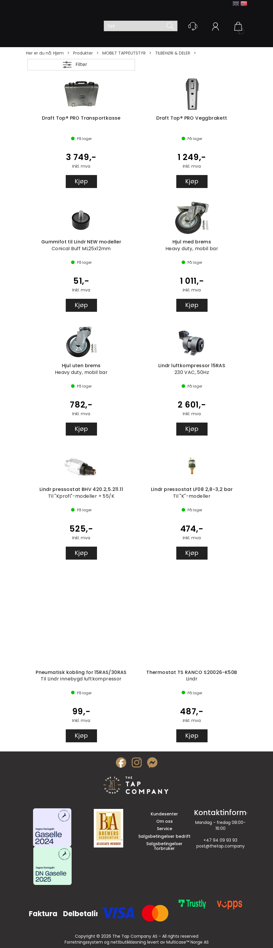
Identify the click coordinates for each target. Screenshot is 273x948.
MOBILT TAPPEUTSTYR (124, 53)
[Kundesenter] (192, 26)
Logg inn (215, 27)
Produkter (83, 53)
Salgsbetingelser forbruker (164, 846)
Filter (81, 64)
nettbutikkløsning (128, 942)
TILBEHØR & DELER (172, 53)
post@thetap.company (220, 846)
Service (164, 829)
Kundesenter (164, 814)
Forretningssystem (84, 942)
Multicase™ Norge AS (187, 942)
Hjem (58, 53)
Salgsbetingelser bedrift (164, 836)
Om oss (164, 821)
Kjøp (81, 181)
